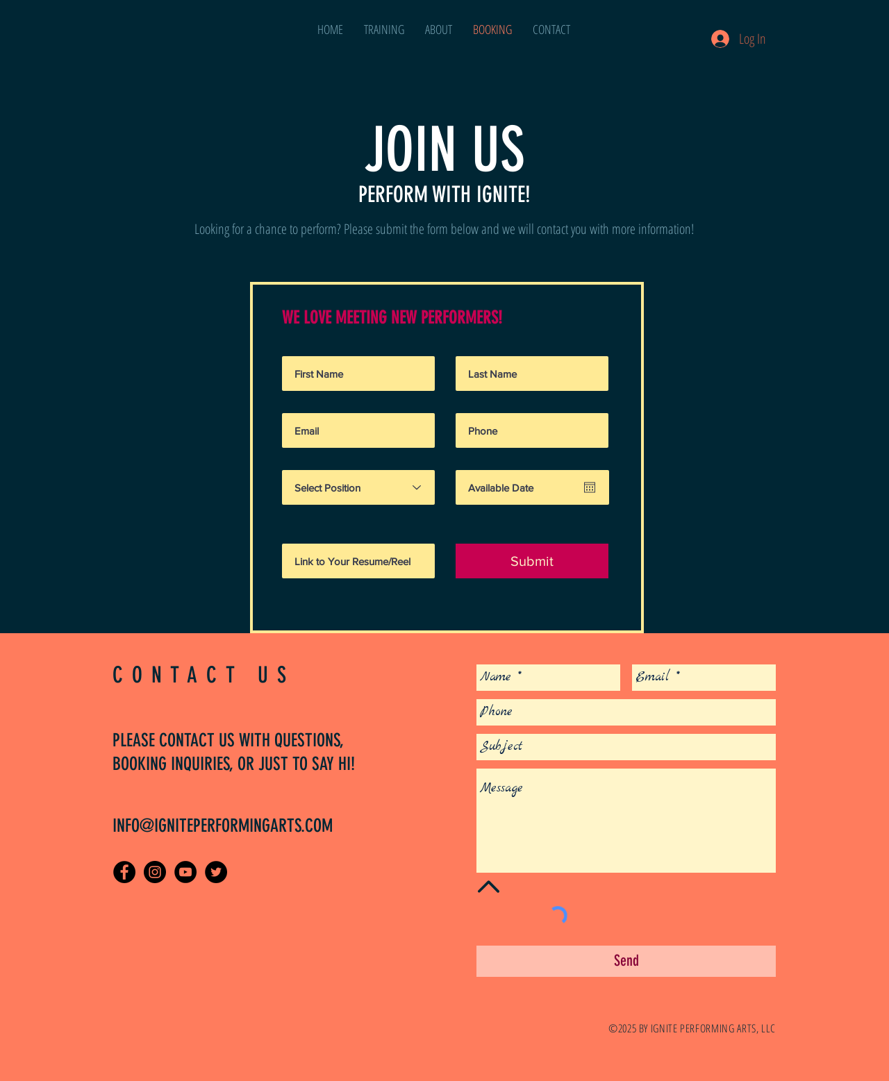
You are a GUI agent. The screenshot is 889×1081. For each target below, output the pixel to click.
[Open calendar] (589, 487)
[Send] (626, 961)
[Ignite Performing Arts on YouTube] (185, 872)
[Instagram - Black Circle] (155, 872)
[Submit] (532, 561)
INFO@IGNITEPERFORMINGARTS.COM (223, 826)
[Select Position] (358, 487)
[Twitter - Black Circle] (216, 872)
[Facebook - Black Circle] (124, 872)
